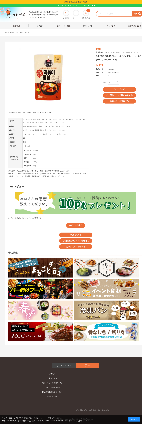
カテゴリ (40, 26)
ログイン (76, 14)
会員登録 (66, 14)
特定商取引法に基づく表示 (52, 392)
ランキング (111, 26)
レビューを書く (75, 225)
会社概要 (52, 374)
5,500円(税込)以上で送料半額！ (75, 2)
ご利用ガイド (87, 26)
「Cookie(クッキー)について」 (66, 421)
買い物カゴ (86, 14)
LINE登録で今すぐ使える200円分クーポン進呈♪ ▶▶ (75, 5)
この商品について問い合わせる (119, 95)
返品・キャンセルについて (52, 383)
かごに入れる (119, 89)
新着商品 (16, 26)
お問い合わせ (52, 396)
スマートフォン (64, 365)
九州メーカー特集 (63, 26)
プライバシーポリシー (52, 387)
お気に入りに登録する (119, 101)
